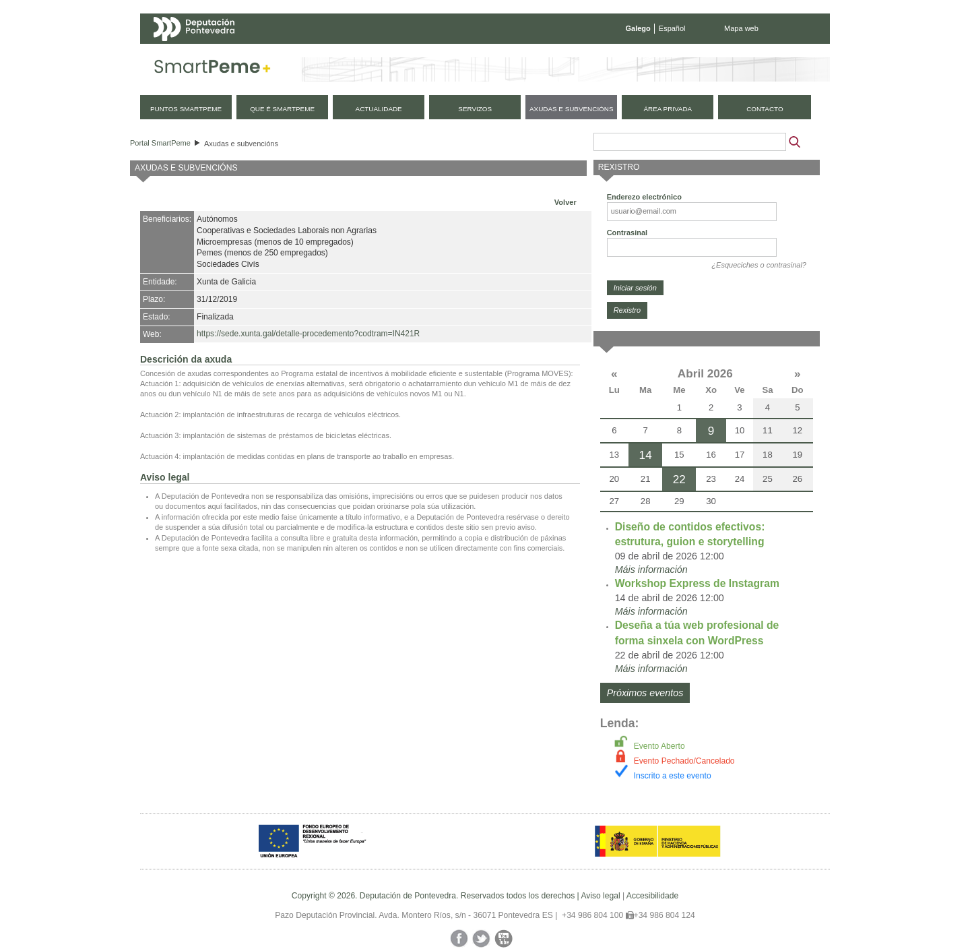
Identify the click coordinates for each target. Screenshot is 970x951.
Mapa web (741, 28)
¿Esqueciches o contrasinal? (758, 265)
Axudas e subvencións (241, 144)
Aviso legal (600, 895)
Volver (565, 202)
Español (672, 28)
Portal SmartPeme (160, 143)
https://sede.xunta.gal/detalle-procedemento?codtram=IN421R (308, 333)
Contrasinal (627, 232)
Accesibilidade (652, 895)
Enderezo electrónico (644, 197)
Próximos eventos (645, 692)
